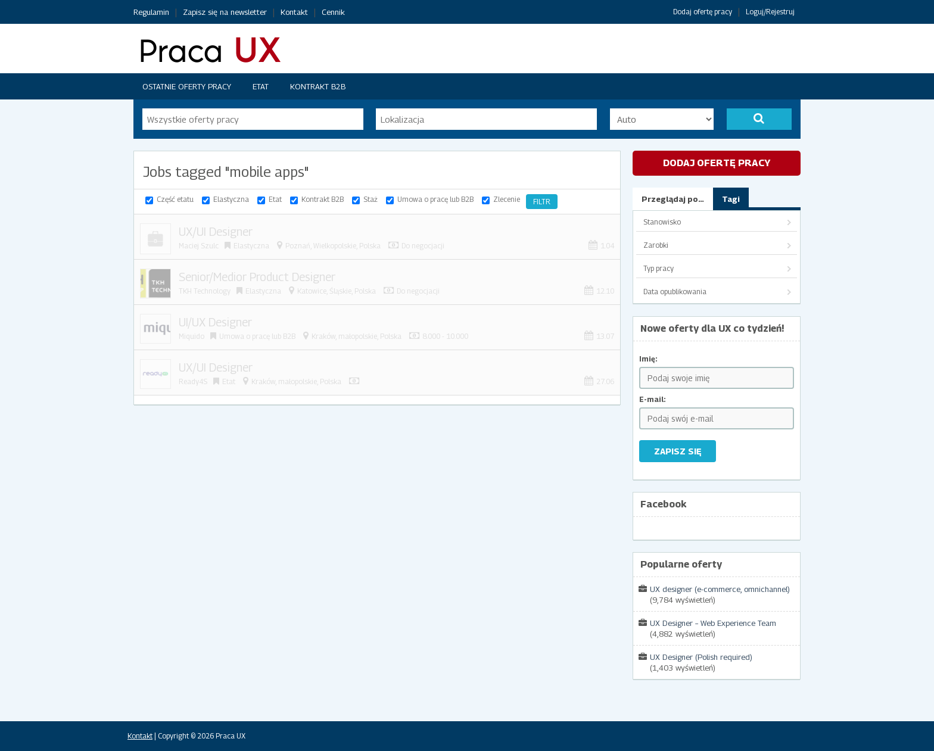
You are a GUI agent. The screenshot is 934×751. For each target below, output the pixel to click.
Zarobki (655, 245)
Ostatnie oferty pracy (186, 86)
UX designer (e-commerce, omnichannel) (720, 589)
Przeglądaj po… (673, 199)
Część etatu (175, 199)
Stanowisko (662, 221)
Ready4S (193, 381)
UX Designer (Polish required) (701, 657)
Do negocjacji (422, 245)
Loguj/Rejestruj (770, 11)
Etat (261, 86)
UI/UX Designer (215, 322)
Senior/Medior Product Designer (257, 276)
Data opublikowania (674, 291)
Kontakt (294, 12)
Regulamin (151, 12)
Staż (370, 199)
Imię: (648, 358)
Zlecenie (506, 199)
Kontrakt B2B (317, 86)
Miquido (191, 336)
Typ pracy (658, 268)
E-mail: (652, 399)
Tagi (731, 199)
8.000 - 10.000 (445, 336)
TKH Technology (205, 290)
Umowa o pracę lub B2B (435, 199)
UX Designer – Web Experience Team (713, 623)
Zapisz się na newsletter (225, 12)
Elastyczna (231, 199)
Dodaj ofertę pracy (702, 11)
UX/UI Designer (216, 231)
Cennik (333, 12)
